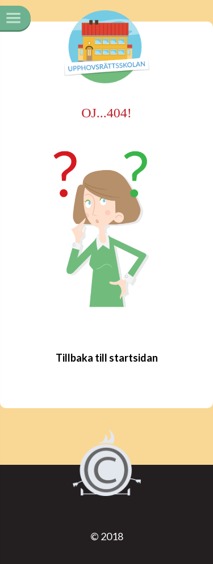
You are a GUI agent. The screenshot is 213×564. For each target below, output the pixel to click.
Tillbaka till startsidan (107, 358)
